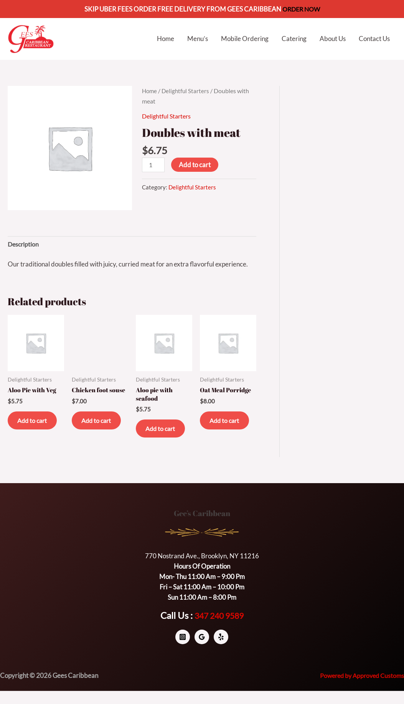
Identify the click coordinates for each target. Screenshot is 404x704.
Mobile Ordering (245, 39)
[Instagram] (182, 650)
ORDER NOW (301, 9)
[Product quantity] (154, 165)
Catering (294, 39)
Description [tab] (24, 244)
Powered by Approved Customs (359, 688)
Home (165, 39)
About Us (333, 39)
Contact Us (374, 39)
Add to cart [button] (30, 427)
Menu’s (197, 39)
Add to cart (196, 165)
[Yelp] (221, 650)
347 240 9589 (219, 628)
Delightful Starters (187, 90)
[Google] (202, 650)
